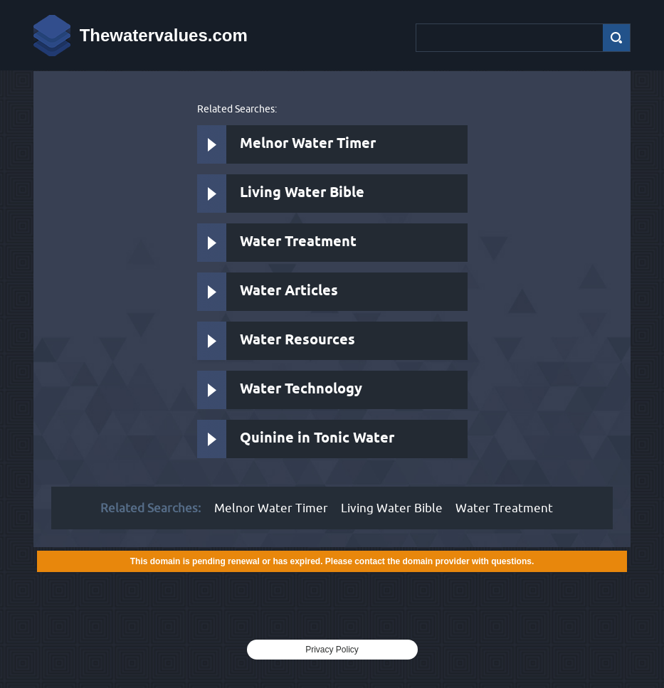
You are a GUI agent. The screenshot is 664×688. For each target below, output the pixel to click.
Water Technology (301, 389)
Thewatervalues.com (164, 35)
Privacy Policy (332, 650)
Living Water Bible (302, 193)
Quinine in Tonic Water (317, 438)
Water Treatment (298, 242)
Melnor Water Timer (308, 144)
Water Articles (289, 291)
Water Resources (297, 340)
